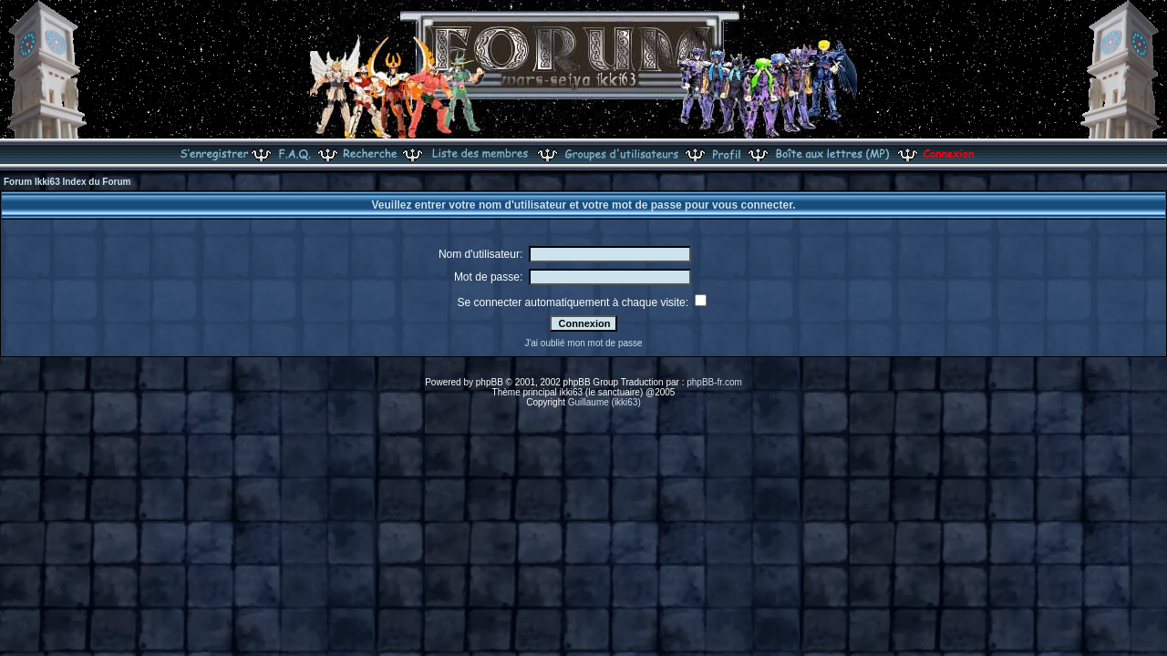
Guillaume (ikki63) (604, 402)
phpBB (489, 382)
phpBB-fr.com (714, 382)
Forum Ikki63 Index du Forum (67, 182)
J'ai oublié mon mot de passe (583, 343)
